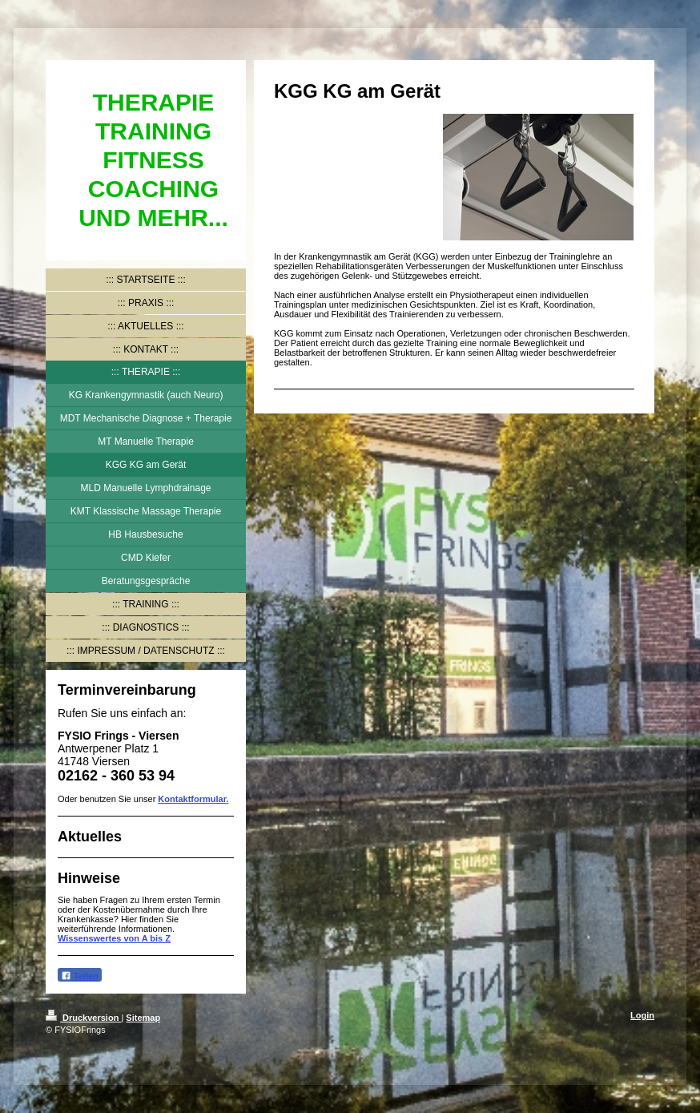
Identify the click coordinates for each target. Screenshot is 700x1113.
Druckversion (83, 1017)
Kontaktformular (192, 799)
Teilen (80, 975)
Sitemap (143, 1017)
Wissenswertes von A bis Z (114, 938)
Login (642, 1015)
